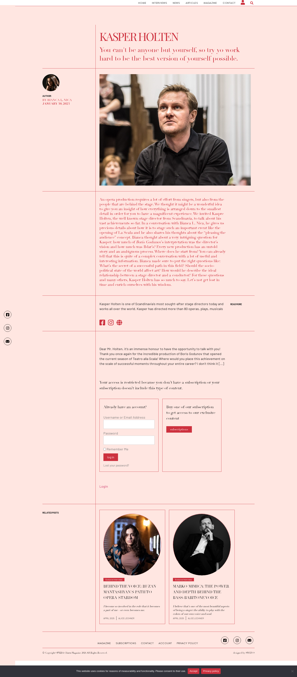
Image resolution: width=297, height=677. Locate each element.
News (176, 7)
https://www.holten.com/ (119, 332)
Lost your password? (116, 474)
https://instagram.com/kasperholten (111, 332)
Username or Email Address (124, 426)
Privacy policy (211, 671)
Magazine (210, 7)
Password (110, 442)
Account (165, 659)
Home (142, 7)
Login (103, 496)
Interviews (159, 7)
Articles (192, 7)
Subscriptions (126, 659)
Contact (229, 7)
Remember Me (115, 458)
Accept (193, 671)
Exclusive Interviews (114, 589)
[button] (252, 7)
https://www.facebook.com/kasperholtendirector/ (102, 332)
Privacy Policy (187, 659)
